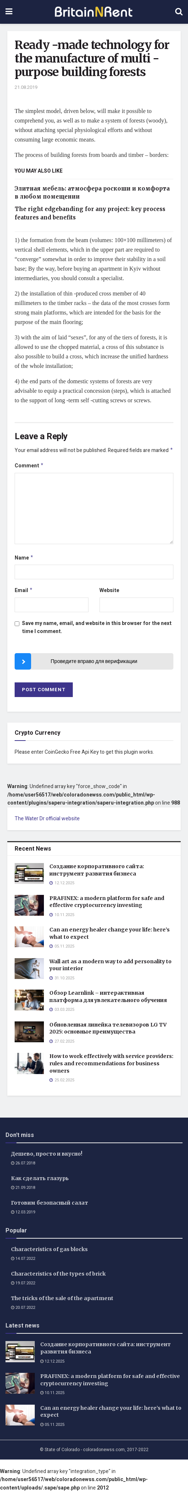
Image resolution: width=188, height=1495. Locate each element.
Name (24, 560)
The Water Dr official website (47, 821)
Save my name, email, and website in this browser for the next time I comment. (97, 630)
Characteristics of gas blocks (49, 1252)
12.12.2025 (52, 1364)
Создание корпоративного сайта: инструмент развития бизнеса (96, 873)
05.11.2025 (52, 1427)
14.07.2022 (23, 1261)
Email (24, 593)
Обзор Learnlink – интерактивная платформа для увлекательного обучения (108, 999)
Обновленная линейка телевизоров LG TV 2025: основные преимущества (108, 1031)
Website (109, 592)
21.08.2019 (26, 87)
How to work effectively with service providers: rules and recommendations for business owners (111, 1066)
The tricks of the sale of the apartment (62, 1301)
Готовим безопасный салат (49, 1205)
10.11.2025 (52, 1396)
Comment (29, 467)
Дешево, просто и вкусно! (46, 1156)
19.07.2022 (23, 1286)
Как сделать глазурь (40, 1181)
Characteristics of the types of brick (58, 1276)
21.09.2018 (23, 1190)
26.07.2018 (23, 1166)
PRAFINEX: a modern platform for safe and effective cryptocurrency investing (106, 905)
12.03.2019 (23, 1215)
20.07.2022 (23, 1310)
